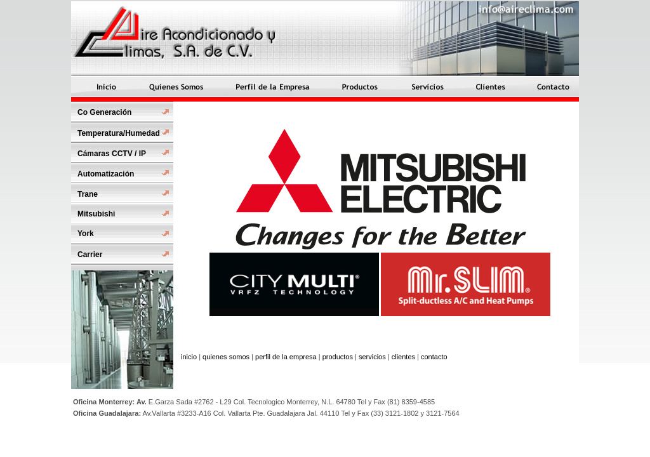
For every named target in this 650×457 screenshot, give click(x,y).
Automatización (105, 173)
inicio (189, 357)
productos (337, 357)
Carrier (89, 254)
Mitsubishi (96, 213)
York (85, 233)
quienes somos (225, 357)
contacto (434, 357)
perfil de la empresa (286, 357)
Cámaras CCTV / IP (111, 153)
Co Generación (104, 112)
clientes (403, 357)
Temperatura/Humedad (118, 133)
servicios (372, 357)
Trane (87, 194)
